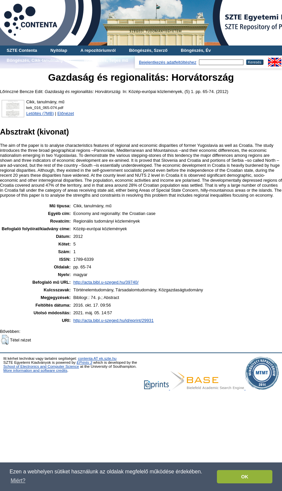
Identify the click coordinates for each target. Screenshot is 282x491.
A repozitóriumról (98, 50)
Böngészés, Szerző (148, 50)
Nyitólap (58, 50)
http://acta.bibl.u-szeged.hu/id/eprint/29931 (113, 320)
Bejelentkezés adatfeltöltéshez (167, 62)
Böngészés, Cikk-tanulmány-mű (39, 60)
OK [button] (244, 476)
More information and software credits (35, 370)
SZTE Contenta (22, 50)
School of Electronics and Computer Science (41, 366)
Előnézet (65, 113)
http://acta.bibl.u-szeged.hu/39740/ (106, 282)
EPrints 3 (84, 362)
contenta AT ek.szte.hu (97, 358)
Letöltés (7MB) (40, 113)
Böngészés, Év (196, 50)
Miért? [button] (18, 480)
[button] (5, 340)
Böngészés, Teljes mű (106, 60)
